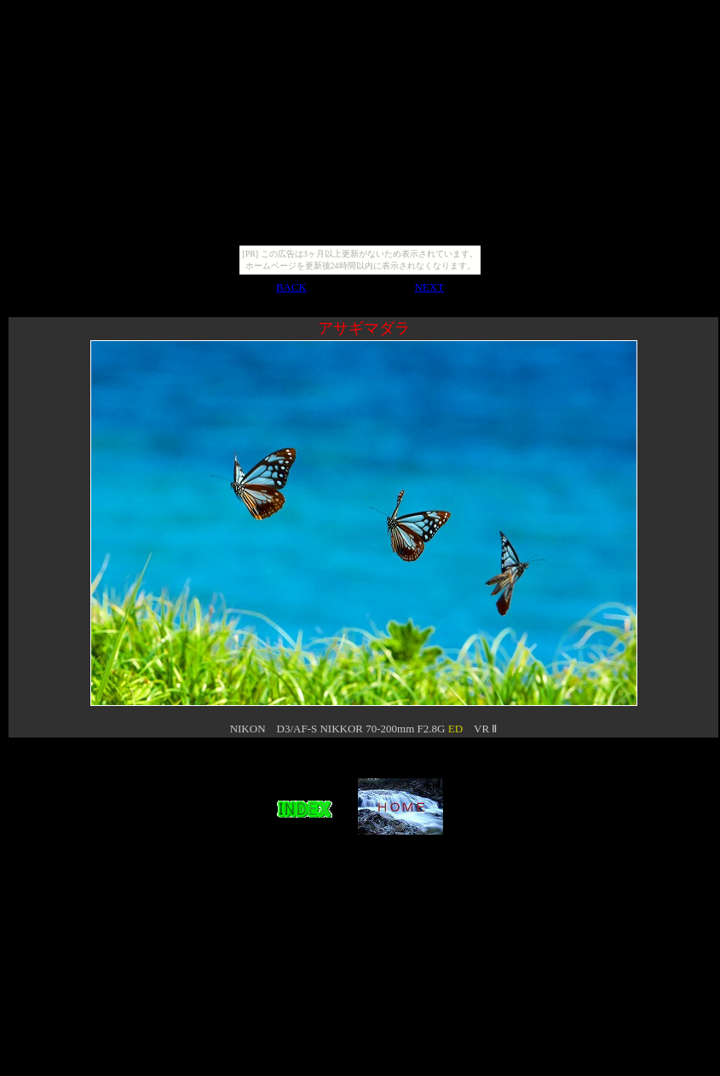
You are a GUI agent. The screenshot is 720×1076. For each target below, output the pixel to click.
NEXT (429, 287)
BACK (291, 287)
